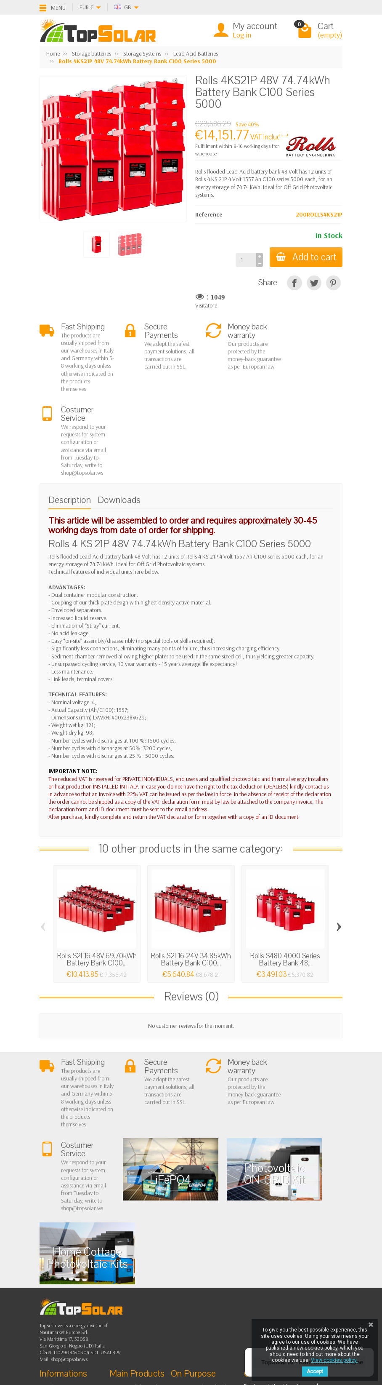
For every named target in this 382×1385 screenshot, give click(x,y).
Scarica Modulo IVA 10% (76, 1291)
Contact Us (190, 1259)
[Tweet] (314, 282)
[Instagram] (100, 1344)
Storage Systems (136, 1259)
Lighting (126, 1281)
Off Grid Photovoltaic (141, 1249)
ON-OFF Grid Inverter (142, 1270)
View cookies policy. (334, 1360)
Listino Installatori (67, 1281)
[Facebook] (60, 1326)
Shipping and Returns (71, 1259)
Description (69, 423)
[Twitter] (80, 1326)
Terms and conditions (72, 1249)
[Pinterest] (333, 282)
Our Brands (192, 1281)
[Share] (294, 282)
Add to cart (305, 257)
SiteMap (187, 1270)
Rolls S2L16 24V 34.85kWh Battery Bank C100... (191, 883)
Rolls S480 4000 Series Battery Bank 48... (285, 883)
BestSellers (190, 1249)
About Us (57, 1238)
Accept (315, 1371)
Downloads (119, 423)
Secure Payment (65, 1270)
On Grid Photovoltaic (141, 1238)
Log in (242, 35)
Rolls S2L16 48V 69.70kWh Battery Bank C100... (97, 883)
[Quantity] (244, 260)
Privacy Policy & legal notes (208, 1238)
